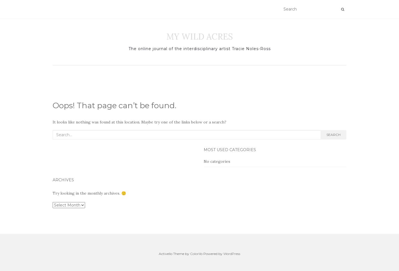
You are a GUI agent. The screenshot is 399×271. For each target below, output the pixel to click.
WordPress (231, 254)
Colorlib (196, 254)
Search (333, 135)
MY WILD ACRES (200, 36)
